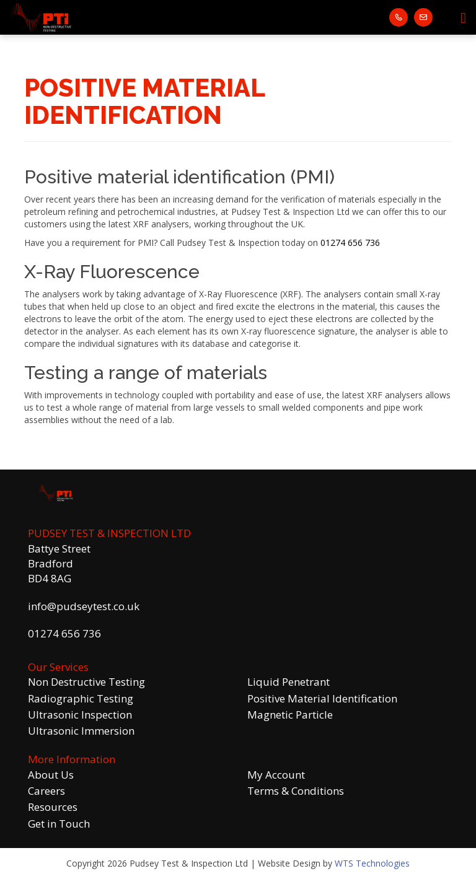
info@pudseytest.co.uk (83, 606)
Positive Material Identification (322, 698)
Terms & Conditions (295, 791)
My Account (276, 774)
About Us (51, 774)
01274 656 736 (350, 242)
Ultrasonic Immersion (81, 731)
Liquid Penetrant (288, 682)
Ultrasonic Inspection (80, 714)
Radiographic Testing (80, 698)
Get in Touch (59, 823)
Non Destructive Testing (86, 682)
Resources (52, 807)
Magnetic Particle (290, 714)
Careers (46, 791)
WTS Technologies (372, 863)
